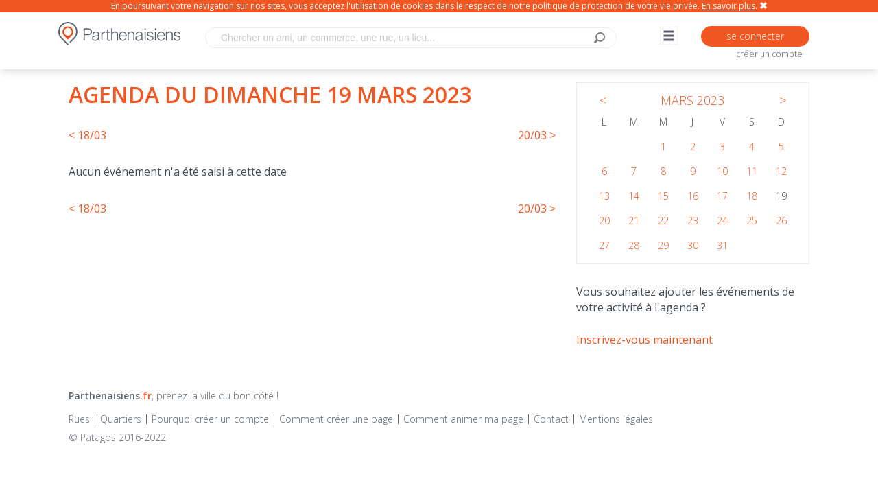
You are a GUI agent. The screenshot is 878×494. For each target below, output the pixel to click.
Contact (551, 418)
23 (692, 220)
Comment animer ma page (463, 418)
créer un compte (769, 54)
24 (722, 220)
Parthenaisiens (110, 395)
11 (751, 171)
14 (633, 195)
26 (781, 220)
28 (633, 245)
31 (722, 245)
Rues (79, 418)
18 (751, 195)
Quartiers (120, 418)
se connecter (755, 36)
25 (751, 220)
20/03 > (537, 135)
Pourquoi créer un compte (210, 418)
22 (663, 220)
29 (663, 245)
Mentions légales (616, 418)
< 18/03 (87, 135)
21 (633, 220)
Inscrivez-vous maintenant (644, 339)
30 (692, 245)
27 (604, 245)
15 (663, 195)
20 (604, 220)
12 (781, 171)
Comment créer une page (336, 418)
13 (604, 195)
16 (692, 195)
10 (722, 171)
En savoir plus (728, 6)
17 (722, 195)
